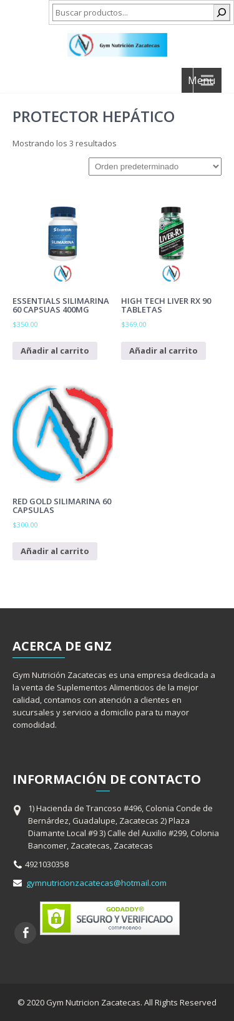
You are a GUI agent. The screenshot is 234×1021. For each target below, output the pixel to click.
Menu (201, 80)
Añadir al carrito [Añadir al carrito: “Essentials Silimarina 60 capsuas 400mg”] (55, 350)
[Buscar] (221, 12)
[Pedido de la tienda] (155, 167)
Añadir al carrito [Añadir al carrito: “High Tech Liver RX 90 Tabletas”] (163, 350)
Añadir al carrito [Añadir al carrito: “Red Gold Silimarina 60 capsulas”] (55, 551)
